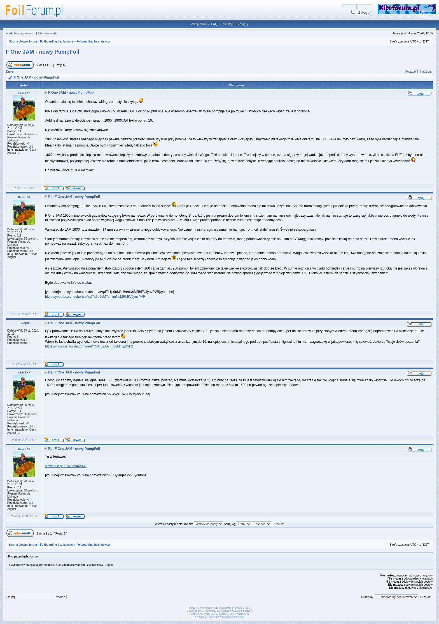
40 (27, 143)
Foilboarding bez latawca (56, 41)
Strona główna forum (23, 41)
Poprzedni (411, 71)
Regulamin (238, 616)
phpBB (207, 607)
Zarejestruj (198, 24)
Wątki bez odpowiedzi (20, 33)
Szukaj (227, 24)
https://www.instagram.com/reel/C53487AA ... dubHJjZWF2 (89, 346)
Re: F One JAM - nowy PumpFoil (74, 197)
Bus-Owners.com (239, 614)
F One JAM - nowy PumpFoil (42, 52)
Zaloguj (243, 24)
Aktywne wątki (47, 33)
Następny (426, 71)
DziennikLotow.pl (243, 610)
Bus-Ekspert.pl (219, 614)
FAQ (214, 24)
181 (31, 146)
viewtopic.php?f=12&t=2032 (66, 466)
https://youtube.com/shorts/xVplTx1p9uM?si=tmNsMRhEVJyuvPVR (95, 297)
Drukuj (10, 71)
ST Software (208, 610)
